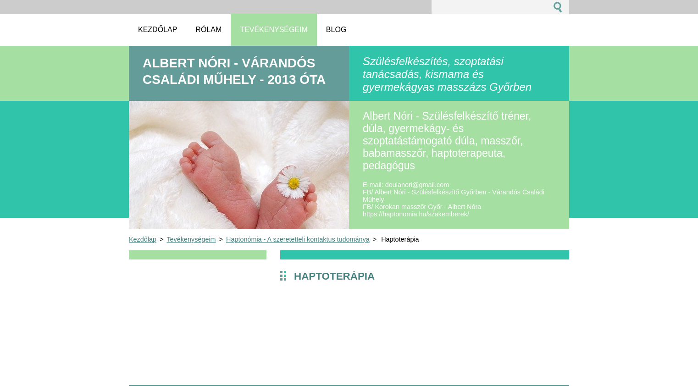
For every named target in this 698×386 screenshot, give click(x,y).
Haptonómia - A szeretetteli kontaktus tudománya (298, 239)
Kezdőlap (142, 239)
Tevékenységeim (191, 239)
